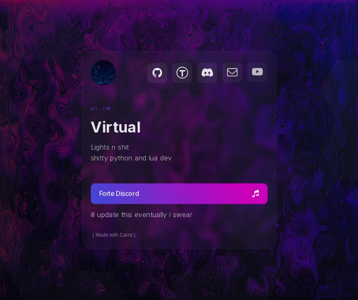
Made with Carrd (113, 235)
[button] (157, 73)
